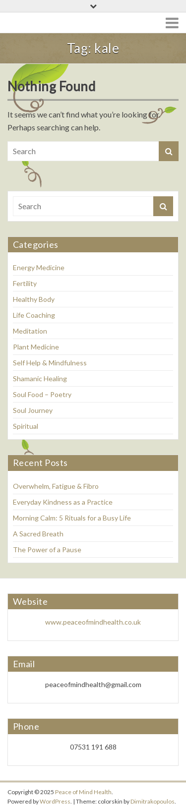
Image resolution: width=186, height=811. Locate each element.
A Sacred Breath (38, 533)
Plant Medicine (36, 347)
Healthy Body (34, 299)
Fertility (25, 283)
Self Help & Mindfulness (50, 362)
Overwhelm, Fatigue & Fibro (56, 486)
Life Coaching (34, 315)
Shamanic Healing (40, 378)
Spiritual (25, 426)
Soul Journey (33, 410)
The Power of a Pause (47, 549)
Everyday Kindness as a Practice (63, 502)
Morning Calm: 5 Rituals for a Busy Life (72, 518)
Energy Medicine (38, 267)
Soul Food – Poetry (42, 394)
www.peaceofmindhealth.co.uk (93, 622)
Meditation (30, 331)
